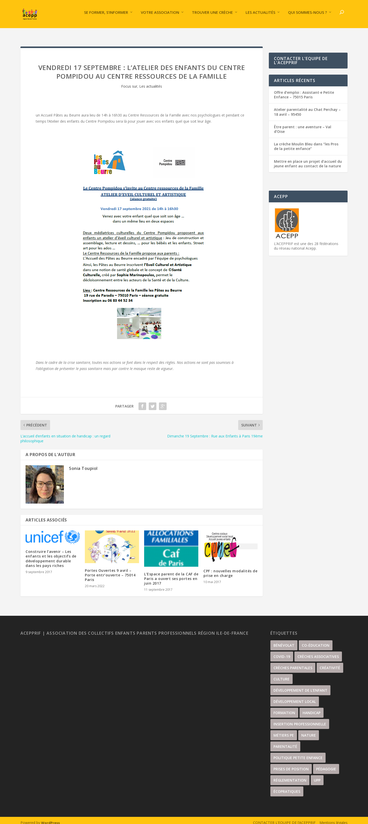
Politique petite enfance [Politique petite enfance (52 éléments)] (298, 753)
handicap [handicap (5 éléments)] (311, 708)
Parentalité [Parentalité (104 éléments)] (285, 741)
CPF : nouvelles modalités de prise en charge (230, 568)
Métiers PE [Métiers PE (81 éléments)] (283, 730)
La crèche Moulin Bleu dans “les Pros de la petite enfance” (306, 141)
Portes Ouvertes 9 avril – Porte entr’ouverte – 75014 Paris (110, 570)
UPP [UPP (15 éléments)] (317, 775)
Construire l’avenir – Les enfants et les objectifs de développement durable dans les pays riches (51, 553)
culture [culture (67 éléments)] (281, 674)
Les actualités (260, 16)
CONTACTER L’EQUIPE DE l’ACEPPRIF (284, 818)
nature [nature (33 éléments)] (308, 730)
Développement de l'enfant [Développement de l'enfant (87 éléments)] (300, 685)
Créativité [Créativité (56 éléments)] (330, 663)
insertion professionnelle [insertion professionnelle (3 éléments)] (299, 719)
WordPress (50, 818)
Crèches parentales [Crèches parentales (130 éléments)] (292, 663)
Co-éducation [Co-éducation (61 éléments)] (315, 640)
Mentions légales (333, 818)
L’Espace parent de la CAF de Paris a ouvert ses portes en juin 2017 (171, 574)
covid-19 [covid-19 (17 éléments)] (281, 651)
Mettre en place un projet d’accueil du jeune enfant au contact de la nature (308, 159)
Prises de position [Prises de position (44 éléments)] (291, 764)
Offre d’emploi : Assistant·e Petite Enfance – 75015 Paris (304, 90)
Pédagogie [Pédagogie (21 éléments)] (326, 764)
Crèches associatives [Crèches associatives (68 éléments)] (318, 651)
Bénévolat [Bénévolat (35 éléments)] (283, 640)
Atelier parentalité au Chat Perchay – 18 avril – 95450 (307, 107)
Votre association (160, 16)
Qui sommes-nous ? (307, 16)
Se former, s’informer (106, 16)
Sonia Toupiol (83, 464)
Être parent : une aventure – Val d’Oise (302, 124)
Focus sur (129, 81)
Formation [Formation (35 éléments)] (284, 708)
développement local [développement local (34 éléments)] (294, 696)
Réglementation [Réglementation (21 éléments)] (289, 775)
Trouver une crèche (212, 16)
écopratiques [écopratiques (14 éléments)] (286, 786)
